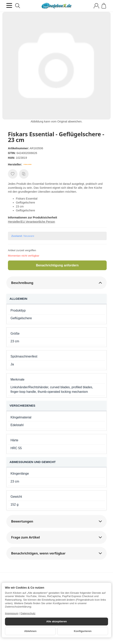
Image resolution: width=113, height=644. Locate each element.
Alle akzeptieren (56, 621)
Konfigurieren (82, 631)
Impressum (11, 613)
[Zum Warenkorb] (104, 6)
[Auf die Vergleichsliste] (24, 174)
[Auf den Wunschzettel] (12, 174)
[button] (56, 282)
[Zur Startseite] (56, 6)
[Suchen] (17, 5)
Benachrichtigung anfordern (57, 265)
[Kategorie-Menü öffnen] (9, 5)
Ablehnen (30, 631)
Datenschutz (27, 613)
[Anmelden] (96, 6)
